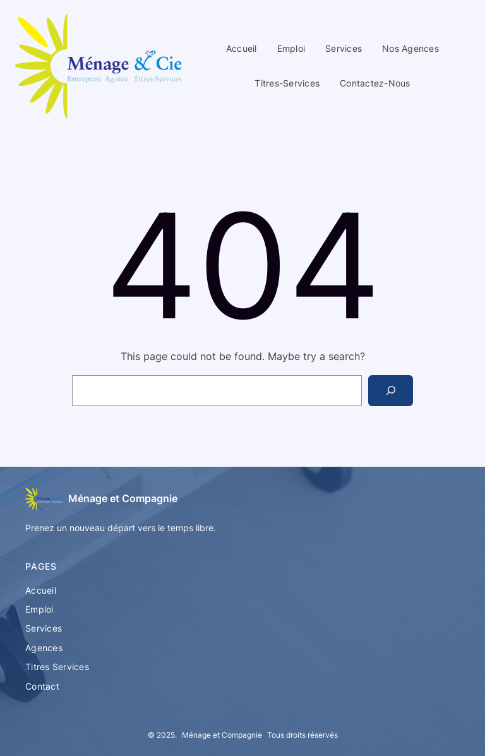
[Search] (390, 390)
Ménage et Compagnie (122, 498)
